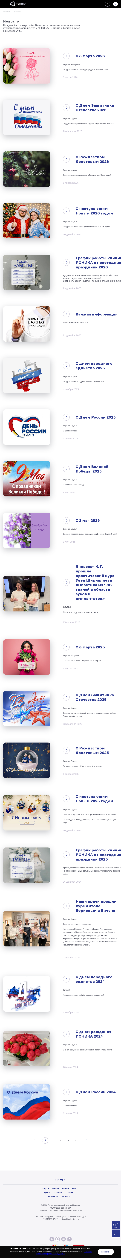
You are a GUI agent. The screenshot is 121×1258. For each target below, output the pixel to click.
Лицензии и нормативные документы (59, 1176)
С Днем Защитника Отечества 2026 (95, 107)
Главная (6, 12)
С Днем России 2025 (96, 417)
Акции (55, 1188)
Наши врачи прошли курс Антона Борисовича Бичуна (96, 906)
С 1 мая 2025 (88, 520)
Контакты (53, 1196)
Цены (47, 1192)
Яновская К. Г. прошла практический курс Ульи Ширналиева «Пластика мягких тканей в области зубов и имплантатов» (95, 582)
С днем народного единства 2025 (94, 365)
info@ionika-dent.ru (70, 1219)
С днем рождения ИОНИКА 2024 (93, 1033)
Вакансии (60, 1172)
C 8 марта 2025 (90, 647)
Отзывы (58, 1192)
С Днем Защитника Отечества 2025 (95, 697)
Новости (59, 1169)
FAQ (74, 1188)
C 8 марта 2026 (90, 56)
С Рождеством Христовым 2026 (92, 159)
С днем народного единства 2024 (94, 979)
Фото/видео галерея (60, 1165)
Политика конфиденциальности (60, 1179)
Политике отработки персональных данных (64, 1252)
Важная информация (97, 314)
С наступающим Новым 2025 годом (94, 798)
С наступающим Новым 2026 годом (94, 210)
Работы (66, 1196)
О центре (60, 1162)
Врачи (65, 1188)
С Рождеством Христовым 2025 (92, 750)
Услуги (45, 1188)
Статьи (69, 1192)
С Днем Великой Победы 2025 (92, 468)
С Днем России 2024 (96, 1092)
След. (86, 1140)
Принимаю (105, 1252)
